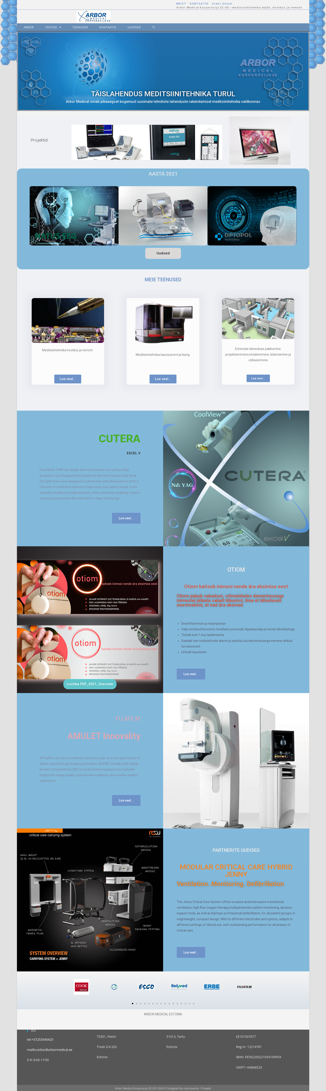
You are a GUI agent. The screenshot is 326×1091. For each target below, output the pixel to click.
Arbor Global (222, 3)
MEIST (181, 3)
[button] (163, 253)
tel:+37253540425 (40, 1039)
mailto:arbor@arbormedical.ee (49, 1050)
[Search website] (150, 27)
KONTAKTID (199, 3)
